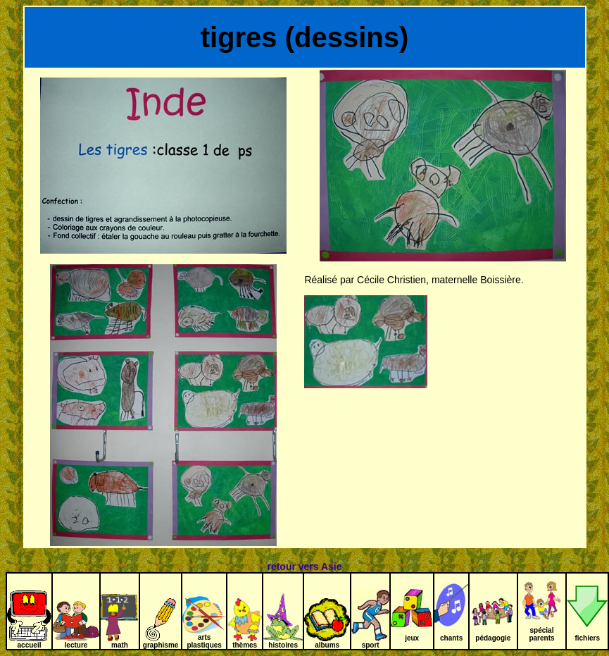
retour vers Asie (304, 566)
